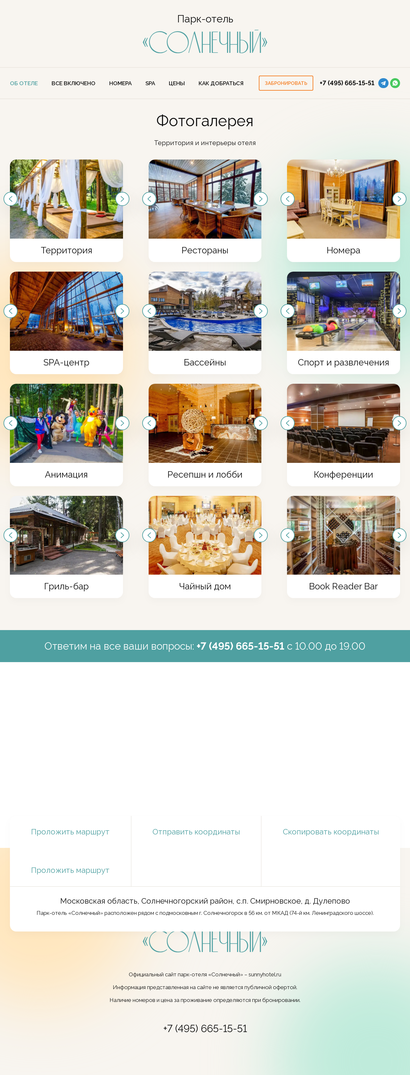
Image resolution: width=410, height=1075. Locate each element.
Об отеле (24, 83)
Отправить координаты (196, 831)
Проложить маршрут (70, 831)
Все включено (73, 83)
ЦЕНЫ (177, 83)
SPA (150, 83)
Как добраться (221, 83)
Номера (120, 83)
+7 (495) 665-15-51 (347, 83)
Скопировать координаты (330, 832)
